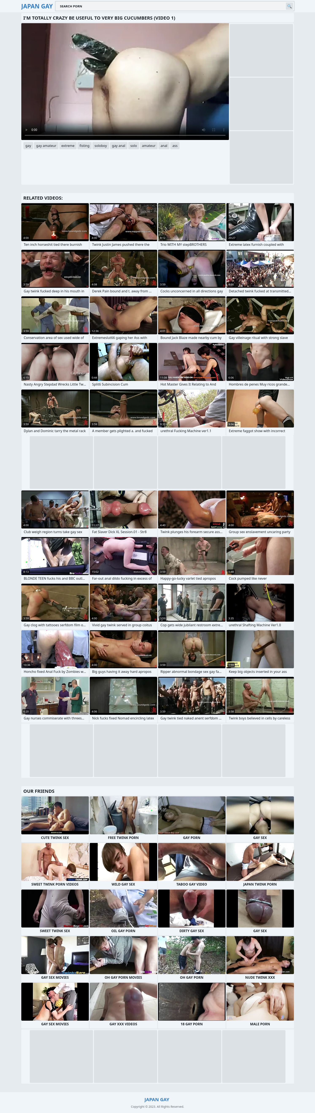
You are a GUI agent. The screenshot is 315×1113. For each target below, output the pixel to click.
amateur (148, 145)
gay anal (118, 145)
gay (28, 145)
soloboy (101, 145)
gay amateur (46, 145)
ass (174, 145)
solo (133, 145)
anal (164, 145)
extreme (67, 145)
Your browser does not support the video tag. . (125, 81)
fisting (84, 145)
